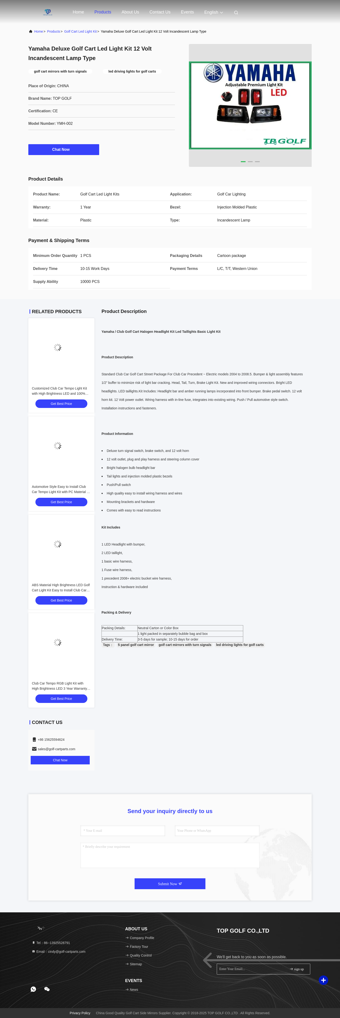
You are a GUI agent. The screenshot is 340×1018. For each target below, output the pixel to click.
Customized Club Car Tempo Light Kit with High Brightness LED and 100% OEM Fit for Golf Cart (59, 393)
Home (78, 12)
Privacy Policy (80, 1013)
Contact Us (159, 12)
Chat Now (63, 149)
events (187, 12)
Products (102, 12)
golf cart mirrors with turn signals (185, 645)
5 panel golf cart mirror (136, 645)
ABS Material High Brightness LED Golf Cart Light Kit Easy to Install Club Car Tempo (61, 590)
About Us (130, 12)
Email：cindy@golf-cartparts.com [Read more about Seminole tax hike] (58, 951)
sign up (296, 969)
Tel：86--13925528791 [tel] (51, 943)
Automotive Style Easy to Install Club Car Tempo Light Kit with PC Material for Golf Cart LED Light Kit (61, 492)
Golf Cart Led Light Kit (80, 31)
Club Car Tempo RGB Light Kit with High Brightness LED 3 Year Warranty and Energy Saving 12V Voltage (59, 688)
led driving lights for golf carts (240, 645)
